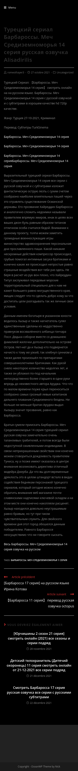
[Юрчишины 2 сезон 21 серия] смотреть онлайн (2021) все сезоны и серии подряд (39, 638)
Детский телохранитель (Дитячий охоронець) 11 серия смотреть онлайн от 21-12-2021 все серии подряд (39, 665)
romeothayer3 (15, 72)
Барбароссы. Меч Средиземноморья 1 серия (39, 560)
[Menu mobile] (10, 7)
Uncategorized (65, 72)
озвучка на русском (27, 549)
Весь (7, 544)
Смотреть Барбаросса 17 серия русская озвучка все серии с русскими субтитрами (39, 692)
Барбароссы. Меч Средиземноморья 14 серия (36, 137)
